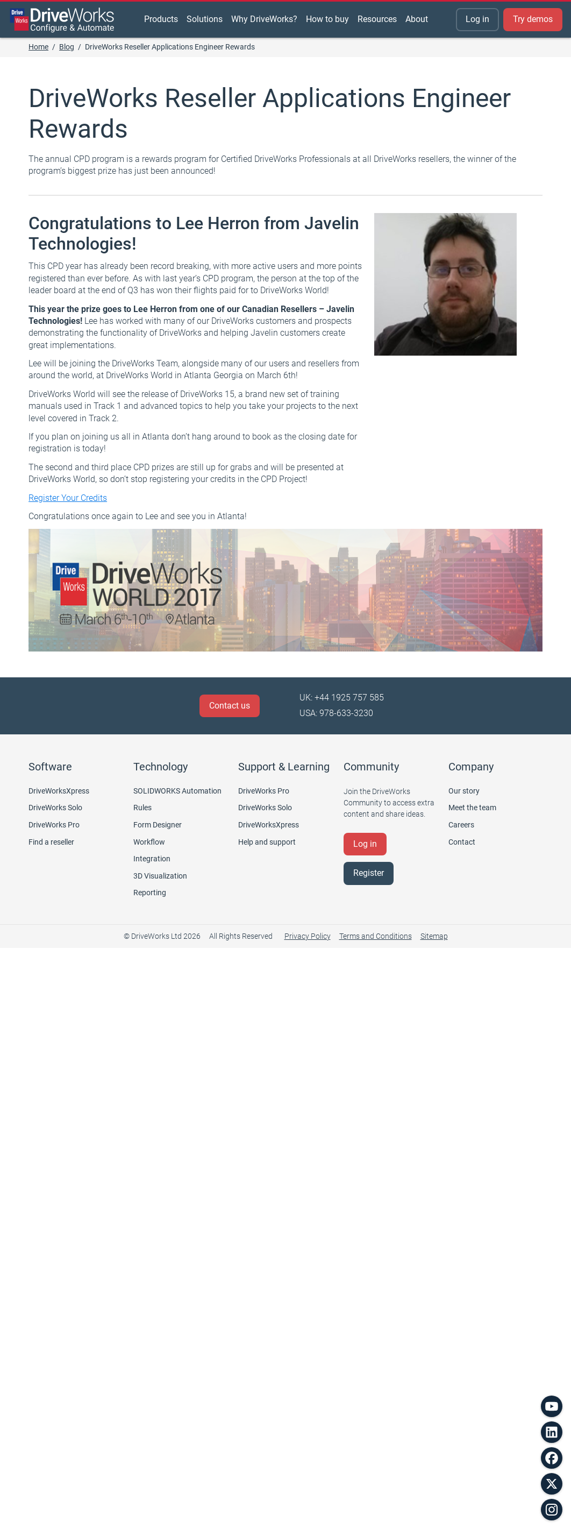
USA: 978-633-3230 (336, 713)
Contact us (229, 705)
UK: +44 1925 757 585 (341, 697)
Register (368, 873)
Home (38, 47)
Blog (66, 47)
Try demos (533, 19)
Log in (477, 19)
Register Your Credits (67, 498)
